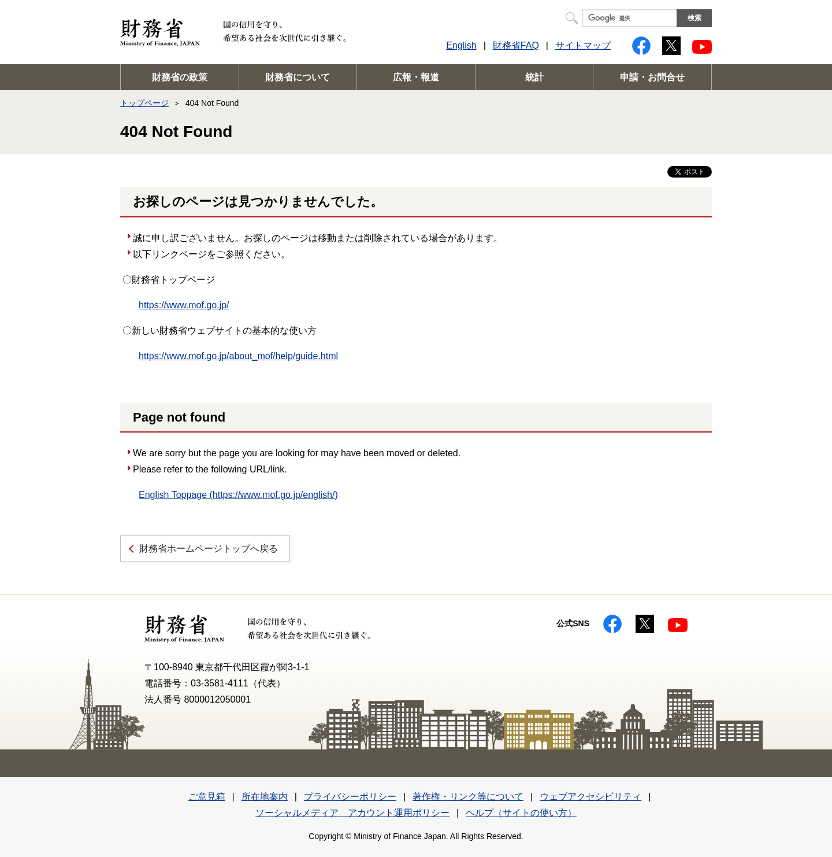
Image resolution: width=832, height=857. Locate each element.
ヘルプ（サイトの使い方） (521, 813)
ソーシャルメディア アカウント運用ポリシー (352, 813)
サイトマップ (583, 45)
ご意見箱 (206, 796)
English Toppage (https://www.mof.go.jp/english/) (238, 495)
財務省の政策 (179, 77)
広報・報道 (416, 77)
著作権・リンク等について (468, 796)
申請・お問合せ (652, 77)
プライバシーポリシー (350, 796)
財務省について (297, 77)
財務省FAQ (516, 45)
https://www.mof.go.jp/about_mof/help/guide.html (238, 356)
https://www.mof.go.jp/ (184, 305)
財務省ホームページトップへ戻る (208, 548)
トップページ (144, 103)
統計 (534, 77)
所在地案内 (265, 796)
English (461, 45)
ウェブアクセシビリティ (590, 796)
